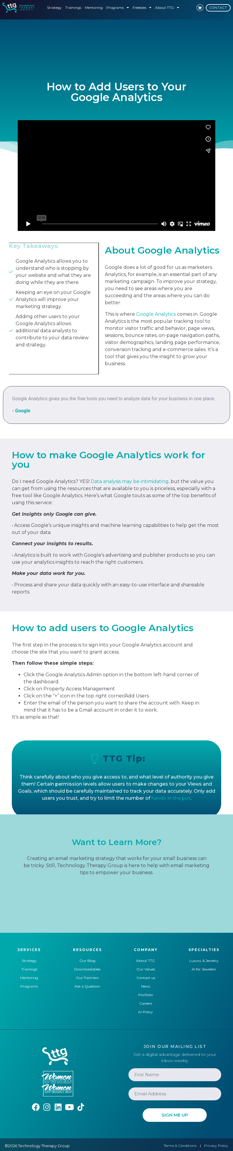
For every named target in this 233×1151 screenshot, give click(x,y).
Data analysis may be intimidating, (130, 481)
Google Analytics (156, 314)
